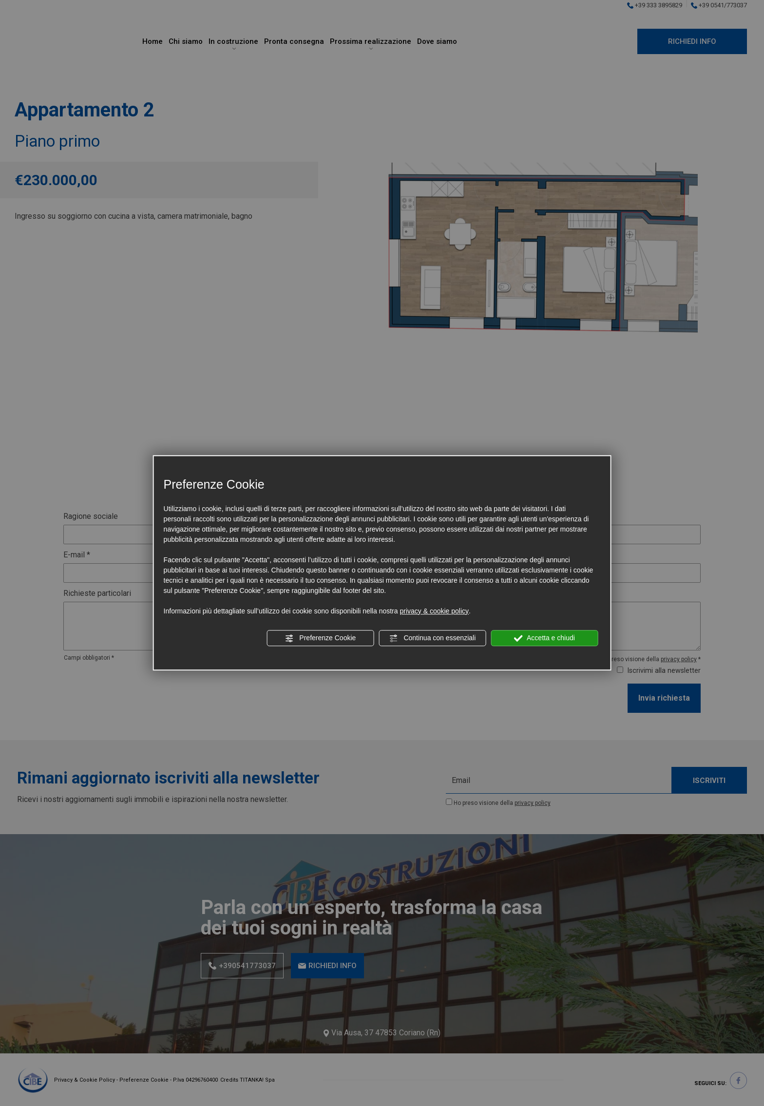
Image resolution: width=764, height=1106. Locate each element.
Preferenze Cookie (320, 638)
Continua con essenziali (432, 638)
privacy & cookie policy (434, 611)
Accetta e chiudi (544, 638)
